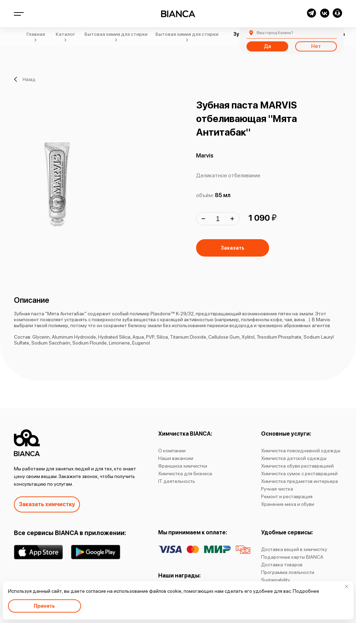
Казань (275, 32)
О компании (172, 450)
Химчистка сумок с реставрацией (299, 473)
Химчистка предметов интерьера (299, 481)
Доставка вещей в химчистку (294, 549)
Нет (316, 46)
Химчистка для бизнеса (185, 473)
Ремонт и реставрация (287, 496)
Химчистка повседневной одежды (300, 450)
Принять (44, 606)
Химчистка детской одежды (293, 458)
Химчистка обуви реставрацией (297, 466)
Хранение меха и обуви (287, 504)
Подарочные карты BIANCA (292, 557)
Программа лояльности (287, 572)
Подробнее (306, 591)
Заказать (232, 248)
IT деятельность (176, 481)
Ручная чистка (277, 489)
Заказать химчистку (47, 504)
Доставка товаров (281, 564)
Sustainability (275, 580)
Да (267, 46)
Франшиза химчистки (182, 466)
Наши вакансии (175, 458)
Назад (24, 79)
